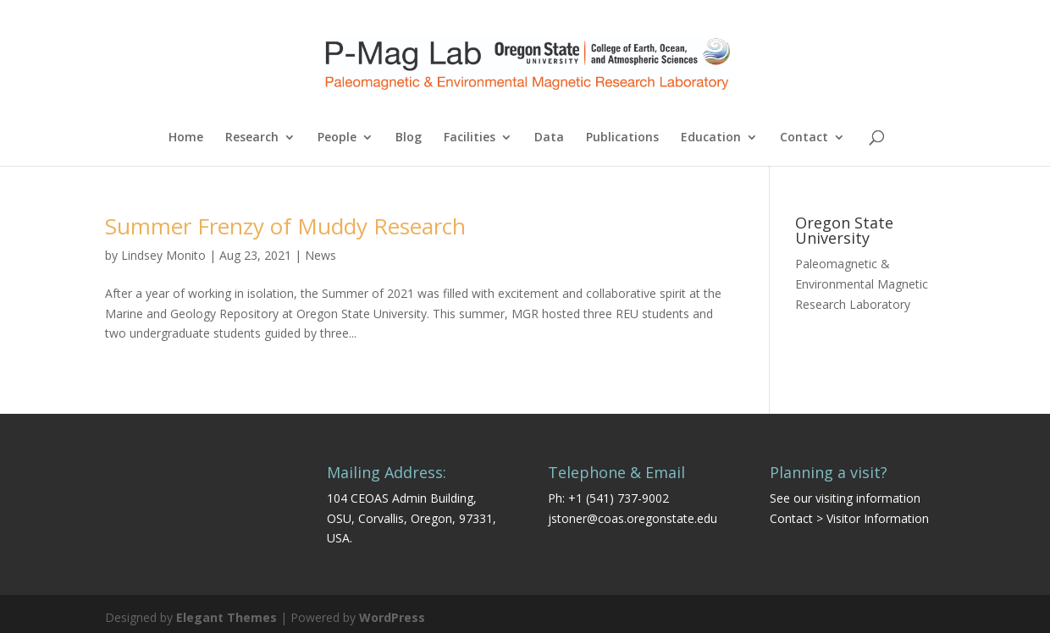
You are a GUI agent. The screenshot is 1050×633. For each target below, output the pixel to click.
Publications (622, 138)
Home (186, 138)
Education (711, 138)
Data (549, 138)
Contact (804, 138)
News (320, 255)
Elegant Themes (226, 617)
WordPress (392, 617)
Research (252, 138)
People (337, 138)
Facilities (469, 138)
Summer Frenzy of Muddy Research (285, 226)
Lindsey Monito (163, 255)
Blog (408, 138)
